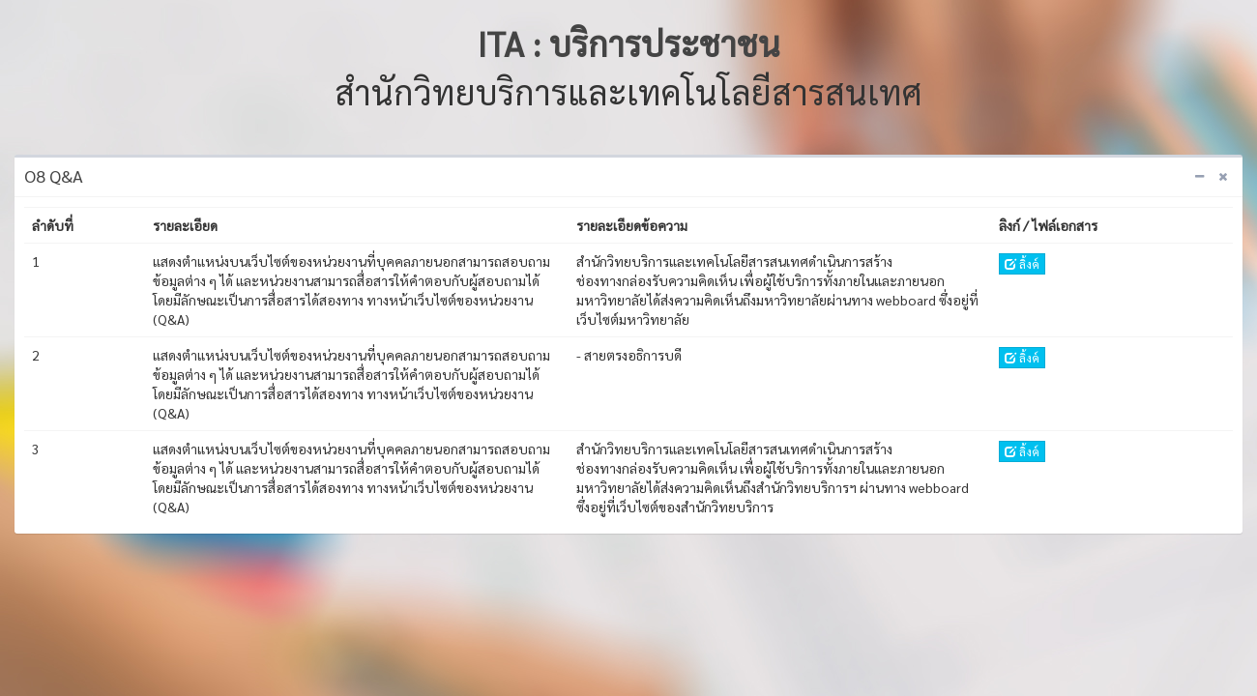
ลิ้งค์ (1022, 264)
